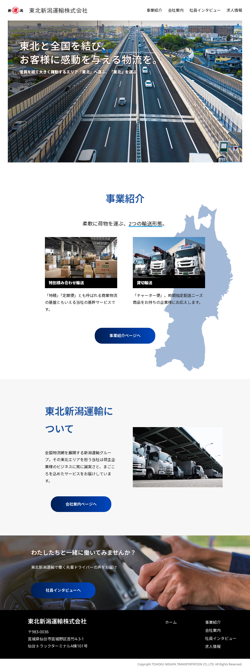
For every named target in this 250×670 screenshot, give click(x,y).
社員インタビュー (205, 10)
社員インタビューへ (63, 590)
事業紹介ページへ (125, 335)
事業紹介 (154, 10)
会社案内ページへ (81, 504)
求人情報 (234, 10)
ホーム (171, 622)
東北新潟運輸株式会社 (58, 10)
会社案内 (176, 10)
